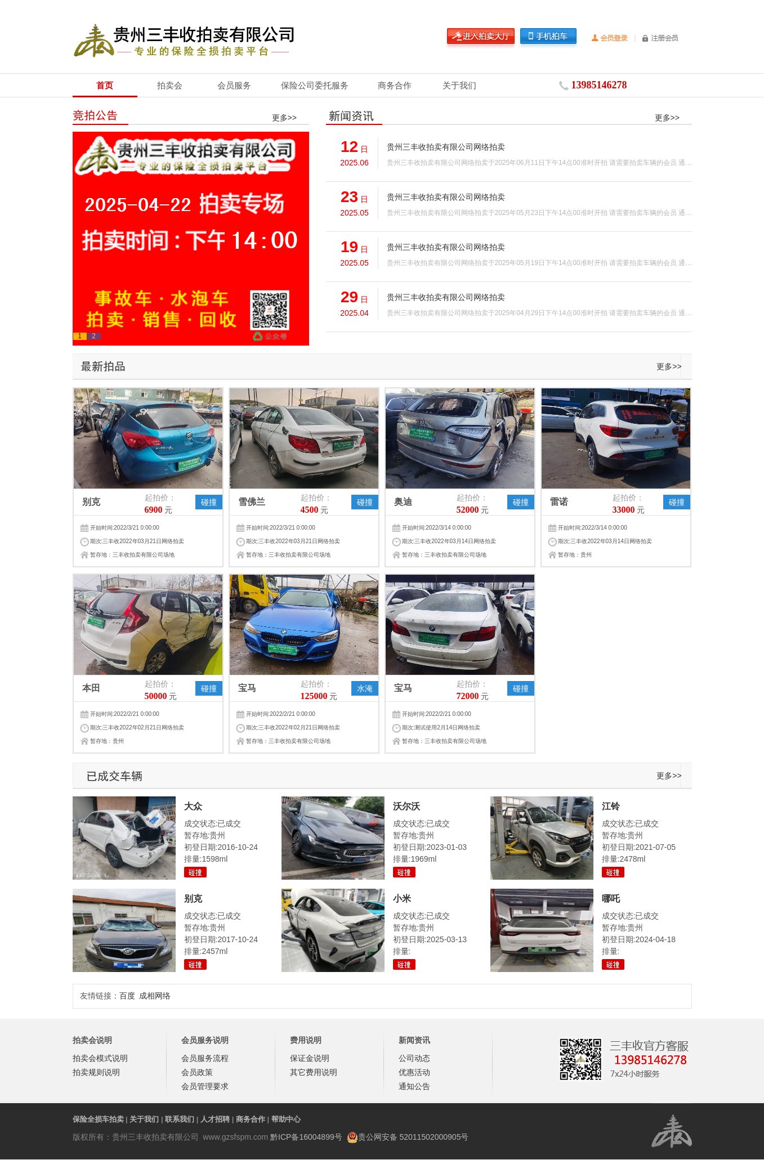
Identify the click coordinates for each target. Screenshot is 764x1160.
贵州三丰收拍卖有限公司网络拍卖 (446, 146)
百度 (127, 995)
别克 (193, 898)
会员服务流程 (205, 1058)
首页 (104, 85)
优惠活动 (414, 1072)
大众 (193, 806)
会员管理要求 (205, 1086)
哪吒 (611, 898)
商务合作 (395, 85)
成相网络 (155, 995)
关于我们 (459, 85)
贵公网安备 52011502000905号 (413, 1136)
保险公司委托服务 (315, 85)
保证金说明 (309, 1058)
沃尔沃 (406, 806)
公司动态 (414, 1058)
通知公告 (414, 1086)
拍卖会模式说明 (100, 1058)
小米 (402, 898)
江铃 (611, 806)
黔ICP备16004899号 (306, 1136)
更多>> (284, 117)
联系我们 (179, 1119)
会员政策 (197, 1072)
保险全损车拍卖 (98, 1119)
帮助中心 (286, 1119)
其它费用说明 (313, 1072)
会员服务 (234, 85)
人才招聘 (215, 1119)
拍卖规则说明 (96, 1072)
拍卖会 (169, 85)
